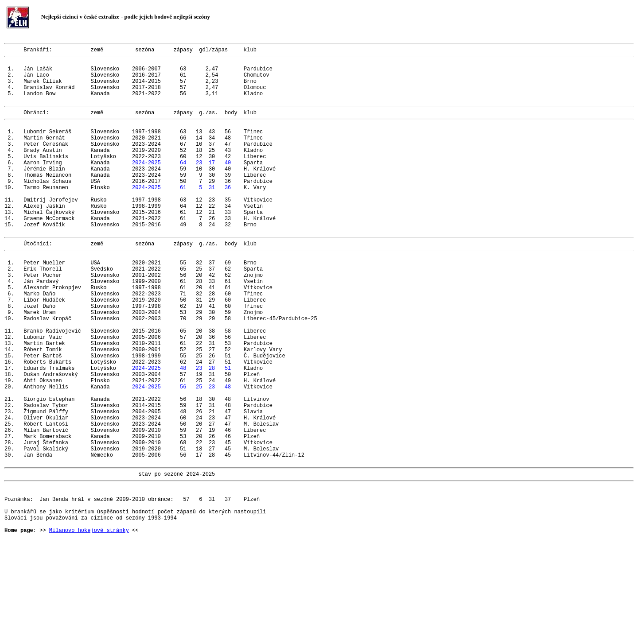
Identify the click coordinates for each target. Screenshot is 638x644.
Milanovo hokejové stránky (89, 625)
